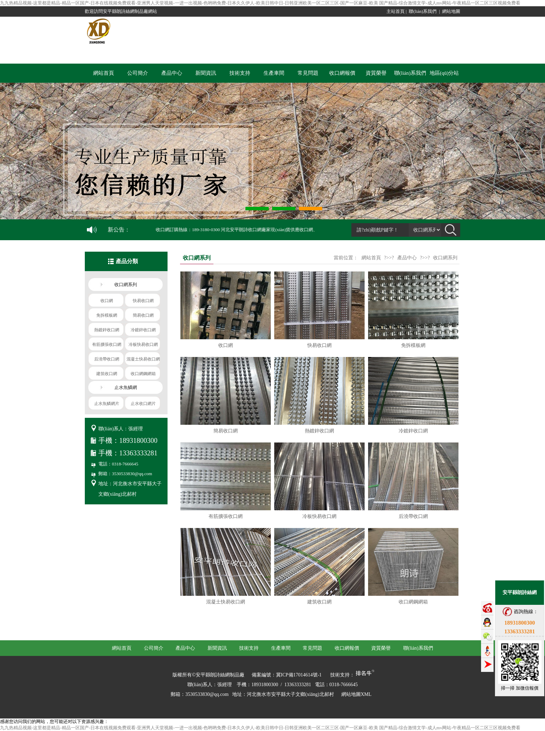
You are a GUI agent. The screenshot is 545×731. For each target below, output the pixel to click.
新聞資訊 (205, 73)
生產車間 (273, 73)
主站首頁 (396, 11)
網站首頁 (103, 73)
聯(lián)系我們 (423, 11)
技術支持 (239, 73)
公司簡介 (137, 73)
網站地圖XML (356, 694)
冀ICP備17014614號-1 (299, 674)
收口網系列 (445, 257)
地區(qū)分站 (444, 73)
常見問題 (308, 73)
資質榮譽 (376, 73)
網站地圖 (451, 11)
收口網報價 (342, 73)
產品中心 (171, 73)
